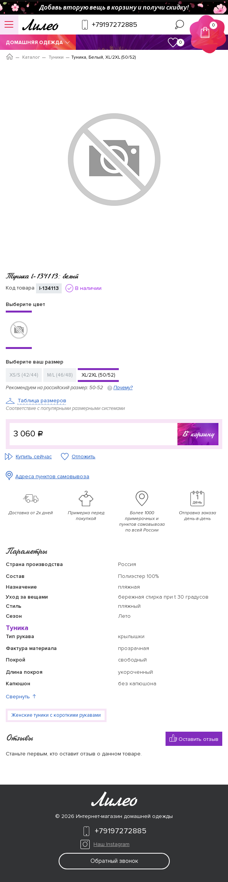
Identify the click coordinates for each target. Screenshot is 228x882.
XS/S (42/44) (24, 375)
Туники (56, 57)
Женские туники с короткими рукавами (56, 715)
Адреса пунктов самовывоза (52, 476)
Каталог (31, 57)
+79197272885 (114, 831)
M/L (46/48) (59, 375)
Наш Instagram (111, 844)
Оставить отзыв (193, 738)
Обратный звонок (114, 860)
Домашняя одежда (38, 42)
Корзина (208, 29)
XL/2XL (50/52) (98, 375)
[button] (114, 696)
